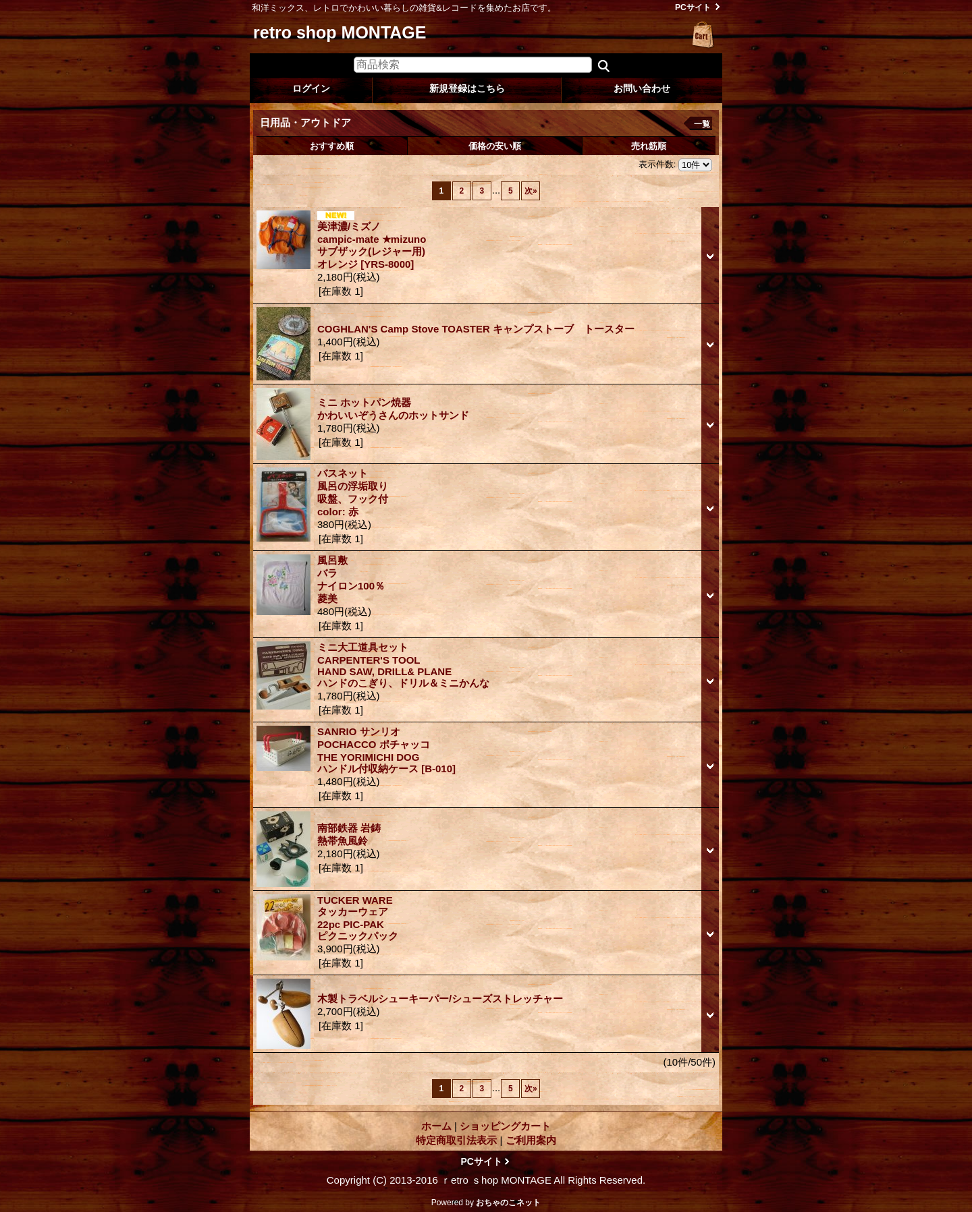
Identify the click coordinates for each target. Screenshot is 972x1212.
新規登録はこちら (467, 88)
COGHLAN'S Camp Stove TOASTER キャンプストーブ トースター (481, 329)
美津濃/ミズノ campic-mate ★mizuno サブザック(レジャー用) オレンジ (371, 245)
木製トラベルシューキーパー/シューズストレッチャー (440, 998)
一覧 (702, 124)
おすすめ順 (332, 146)
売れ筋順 (648, 146)
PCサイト (693, 7)
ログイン (311, 88)
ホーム (436, 1126)
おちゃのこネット (508, 1202)
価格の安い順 (494, 146)
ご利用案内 (531, 1140)
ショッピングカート (703, 35)
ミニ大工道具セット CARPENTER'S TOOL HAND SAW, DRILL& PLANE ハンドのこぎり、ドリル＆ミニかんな (403, 665)
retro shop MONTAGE (339, 32)
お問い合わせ (642, 88)
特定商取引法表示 (456, 1140)
